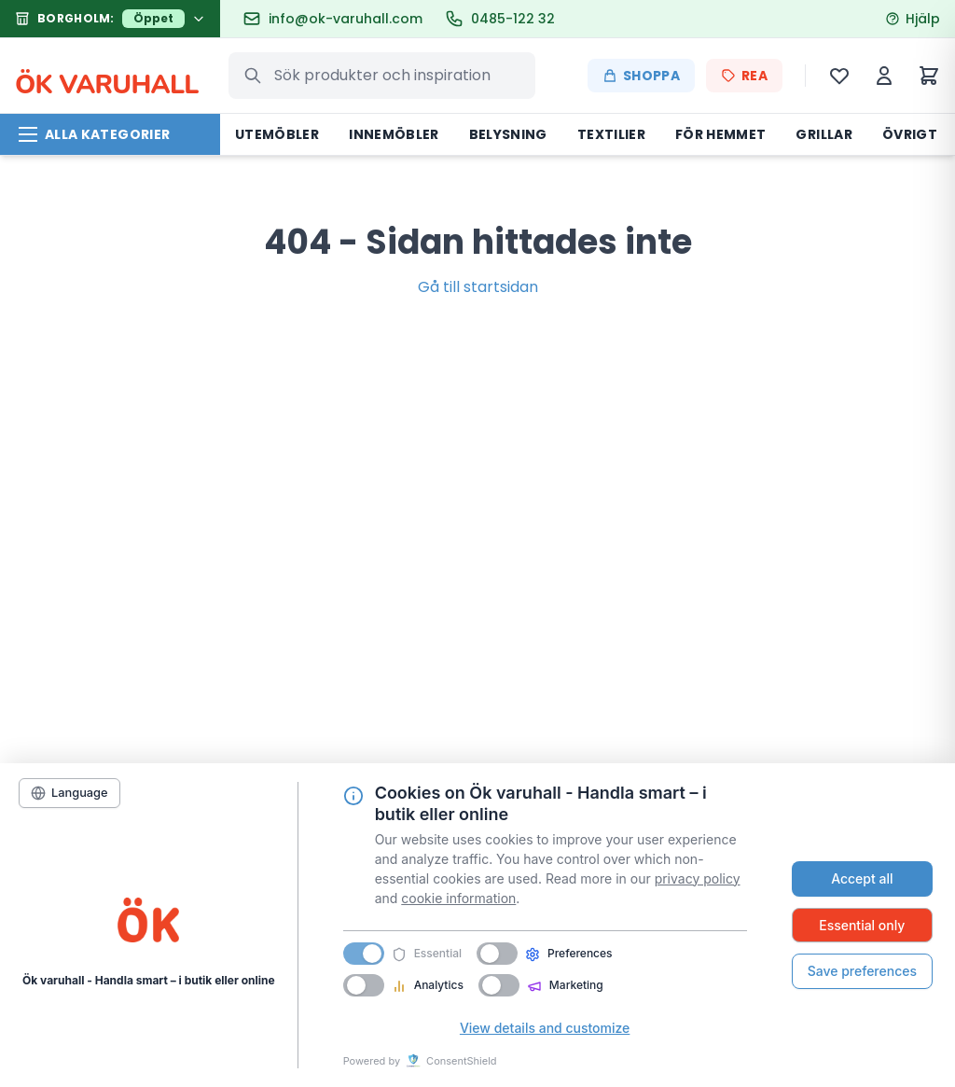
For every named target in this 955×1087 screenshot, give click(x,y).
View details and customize (545, 1028)
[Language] (69, 793)
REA (744, 75)
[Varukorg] (929, 75)
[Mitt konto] (884, 75)
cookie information (458, 898)
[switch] (497, 953)
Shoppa (641, 75)
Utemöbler (277, 134)
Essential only (862, 925)
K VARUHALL (107, 76)
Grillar (823, 134)
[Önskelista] (839, 75)
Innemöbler (394, 134)
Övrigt (909, 134)
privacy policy (697, 878)
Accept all (862, 878)
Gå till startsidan (478, 287)
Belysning (508, 134)
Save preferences (862, 971)
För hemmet (721, 134)
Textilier (611, 134)
